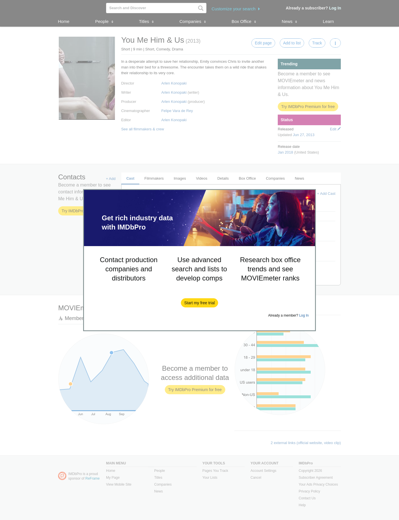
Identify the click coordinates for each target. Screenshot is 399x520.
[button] (199, 303)
